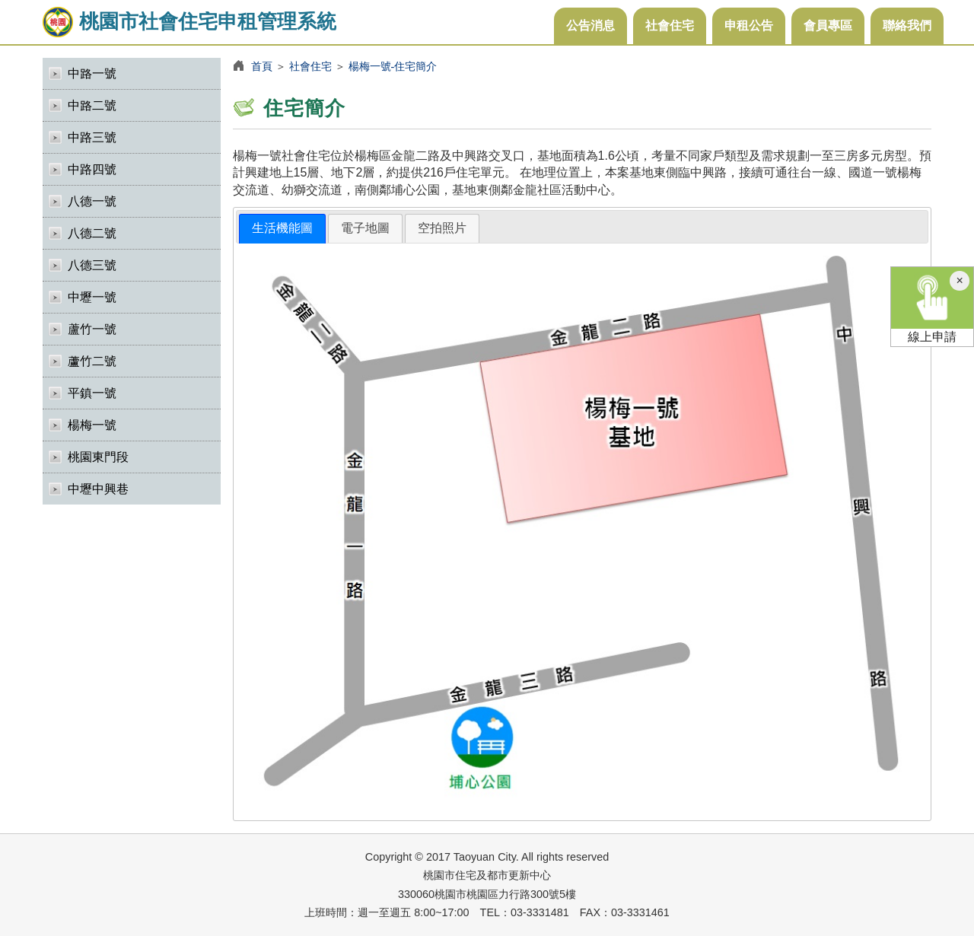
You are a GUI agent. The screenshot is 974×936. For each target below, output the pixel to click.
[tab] (282, 229)
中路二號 (92, 105)
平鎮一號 (92, 393)
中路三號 (92, 137)
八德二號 (92, 233)
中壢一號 (92, 297)
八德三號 (92, 265)
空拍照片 (442, 227)
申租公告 (748, 25)
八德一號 (92, 201)
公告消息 (590, 25)
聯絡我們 (907, 25)
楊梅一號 (92, 425)
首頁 (261, 66)
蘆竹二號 (92, 361)
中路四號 (92, 169)
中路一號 (92, 73)
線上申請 (932, 305)
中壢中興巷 (98, 488)
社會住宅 (669, 25)
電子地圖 (365, 227)
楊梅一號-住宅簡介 (393, 66)
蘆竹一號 (92, 329)
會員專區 (828, 25)
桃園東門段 (98, 456)
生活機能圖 (282, 227)
